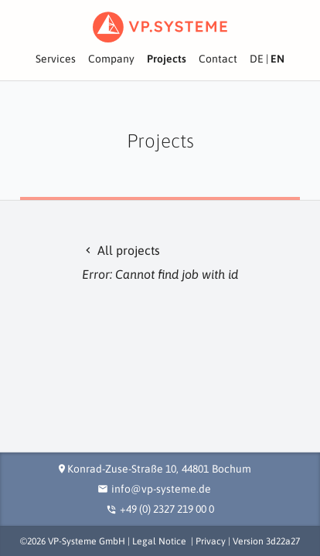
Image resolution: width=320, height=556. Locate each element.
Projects (166, 59)
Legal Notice (159, 541)
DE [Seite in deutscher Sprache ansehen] (257, 59)
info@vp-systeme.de (161, 489)
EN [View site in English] (277, 59)
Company (111, 59)
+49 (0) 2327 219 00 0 (167, 509)
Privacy (211, 541)
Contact (218, 59)
